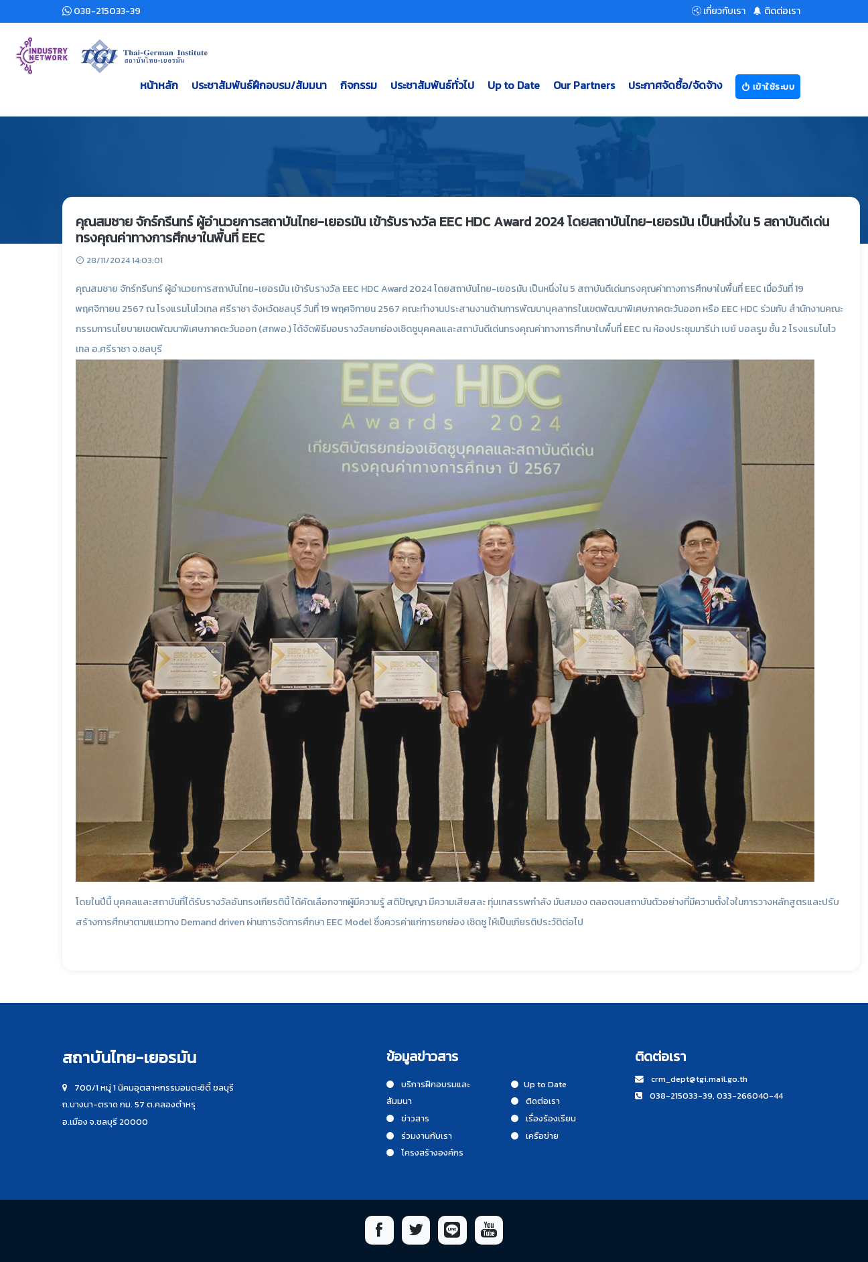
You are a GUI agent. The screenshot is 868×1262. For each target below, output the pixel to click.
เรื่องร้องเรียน (543, 1118)
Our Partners (584, 85)
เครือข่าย (535, 1135)
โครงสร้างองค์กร (424, 1152)
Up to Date (514, 85)
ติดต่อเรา (535, 1101)
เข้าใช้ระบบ (768, 86)
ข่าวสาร (407, 1118)
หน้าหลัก (159, 85)
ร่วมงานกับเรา (419, 1135)
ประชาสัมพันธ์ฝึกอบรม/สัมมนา (259, 85)
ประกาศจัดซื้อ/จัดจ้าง (675, 85)
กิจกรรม (358, 85)
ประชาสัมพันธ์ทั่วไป (432, 85)
